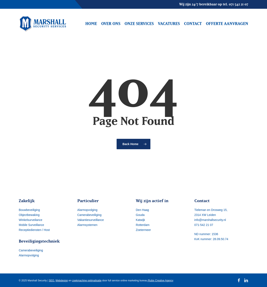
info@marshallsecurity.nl (210, 220)
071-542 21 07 (203, 225)
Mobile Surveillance (31, 225)
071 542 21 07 (238, 4)
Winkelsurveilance (30, 220)
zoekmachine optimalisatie (87, 280)
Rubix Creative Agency (160, 280)
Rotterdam (142, 225)
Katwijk (140, 220)
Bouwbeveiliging (29, 210)
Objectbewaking (29, 215)
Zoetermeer (143, 230)
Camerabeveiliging (31, 250)
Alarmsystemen (87, 225)
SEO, (52, 280)
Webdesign (61, 280)
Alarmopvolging (29, 255)
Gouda (140, 215)
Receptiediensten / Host (34, 230)
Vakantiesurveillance (90, 220)
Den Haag (142, 210)
